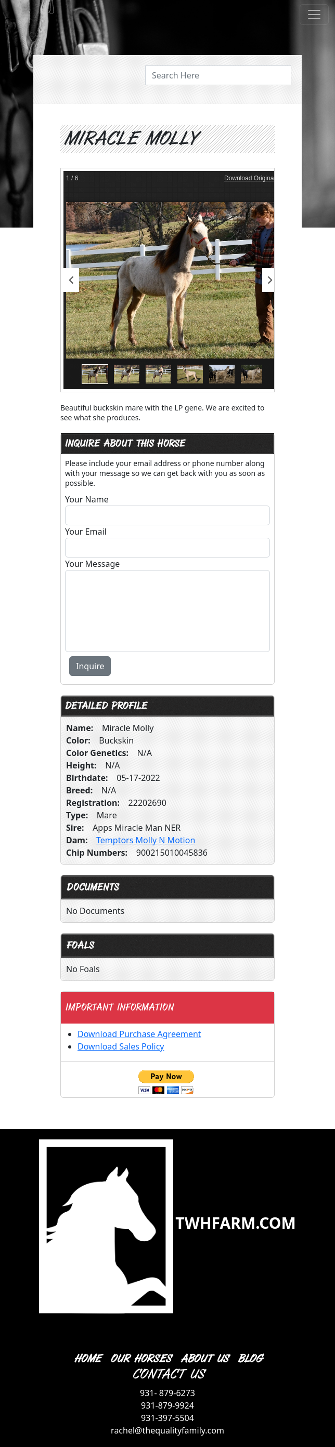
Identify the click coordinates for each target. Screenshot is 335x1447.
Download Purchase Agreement (139, 1034)
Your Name (87, 499)
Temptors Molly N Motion (145, 840)
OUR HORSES (140, 1358)
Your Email (86, 531)
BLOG (249, 1358)
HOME (86, 1358)
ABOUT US (204, 1358)
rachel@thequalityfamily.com (167, 1430)
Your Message (92, 563)
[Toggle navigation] (314, 14)
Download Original (249, 178)
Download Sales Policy (121, 1046)
